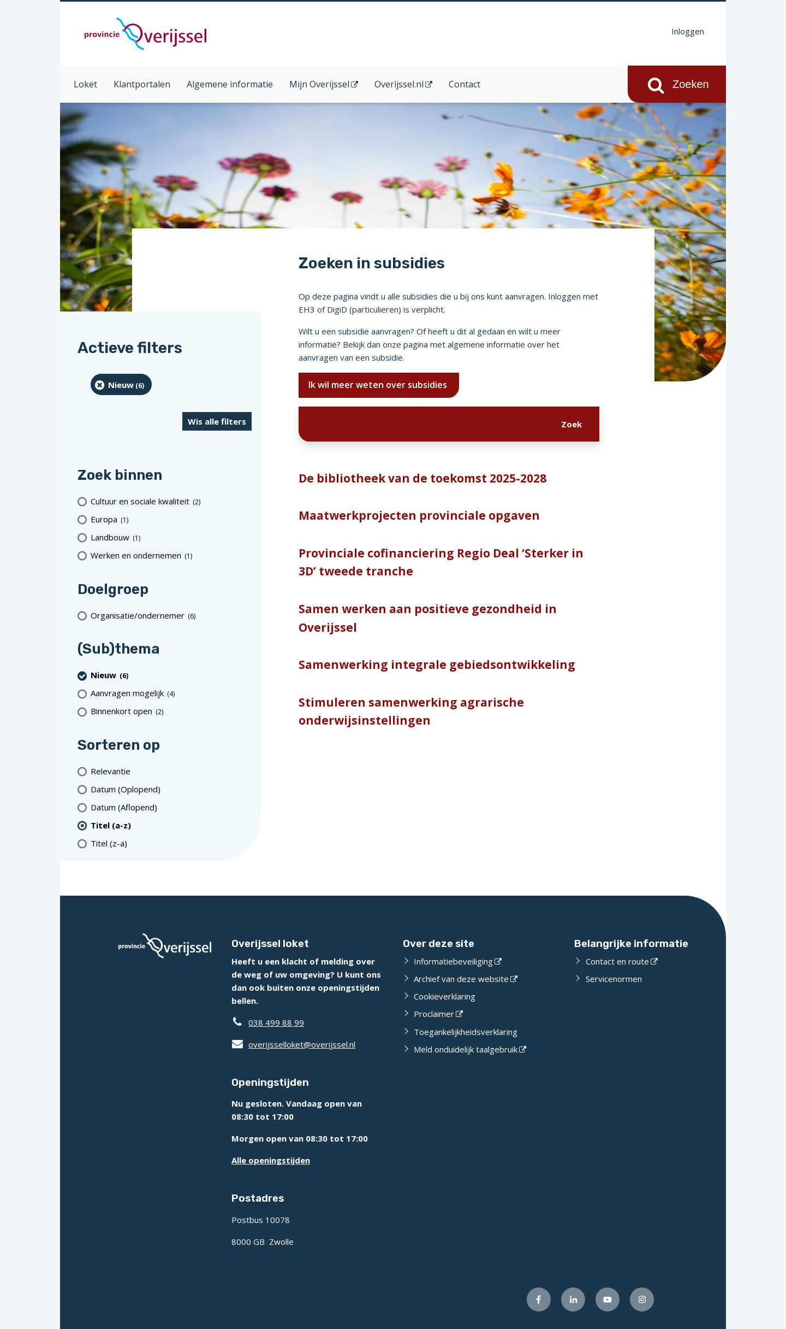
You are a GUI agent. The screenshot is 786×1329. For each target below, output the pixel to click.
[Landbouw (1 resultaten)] (171, 537)
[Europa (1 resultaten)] (171, 519)
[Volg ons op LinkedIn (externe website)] (573, 1299)
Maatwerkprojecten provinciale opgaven (419, 515)
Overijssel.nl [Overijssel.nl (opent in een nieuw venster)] (399, 84)
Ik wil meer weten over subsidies (378, 385)
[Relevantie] (171, 771)
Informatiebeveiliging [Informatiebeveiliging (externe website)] (453, 961)
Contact (464, 84)
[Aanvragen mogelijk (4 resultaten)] (171, 693)
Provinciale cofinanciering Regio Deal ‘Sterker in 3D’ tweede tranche (441, 562)
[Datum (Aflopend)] (171, 807)
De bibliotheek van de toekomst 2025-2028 (422, 478)
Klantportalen (142, 84)
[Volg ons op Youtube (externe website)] (608, 1299)
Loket (85, 84)
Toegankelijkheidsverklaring (465, 1031)
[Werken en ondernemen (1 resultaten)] (171, 555)
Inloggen (687, 31)
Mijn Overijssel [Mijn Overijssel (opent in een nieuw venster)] (319, 84)
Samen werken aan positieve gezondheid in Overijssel (428, 618)
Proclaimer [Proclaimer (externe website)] (434, 1013)
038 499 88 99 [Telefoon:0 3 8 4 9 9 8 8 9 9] (276, 1022)
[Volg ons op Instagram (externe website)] (642, 1299)
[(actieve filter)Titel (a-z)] (171, 825)
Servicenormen (614, 978)
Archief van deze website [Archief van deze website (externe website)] (461, 978)
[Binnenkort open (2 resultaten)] (171, 711)
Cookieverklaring (444, 996)
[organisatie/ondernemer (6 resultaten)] (171, 615)
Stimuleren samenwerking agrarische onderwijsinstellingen (411, 711)
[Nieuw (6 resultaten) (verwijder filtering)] (121, 384)
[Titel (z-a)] (171, 843)
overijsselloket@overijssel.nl (293, 1044)
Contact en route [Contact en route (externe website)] (617, 961)
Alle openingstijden (270, 1160)
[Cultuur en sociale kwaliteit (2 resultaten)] (171, 501)
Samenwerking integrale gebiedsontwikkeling (437, 664)
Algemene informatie (230, 84)
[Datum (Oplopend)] (171, 789)
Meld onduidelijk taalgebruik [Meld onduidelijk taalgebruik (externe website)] (465, 1049)
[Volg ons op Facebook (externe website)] (539, 1299)
